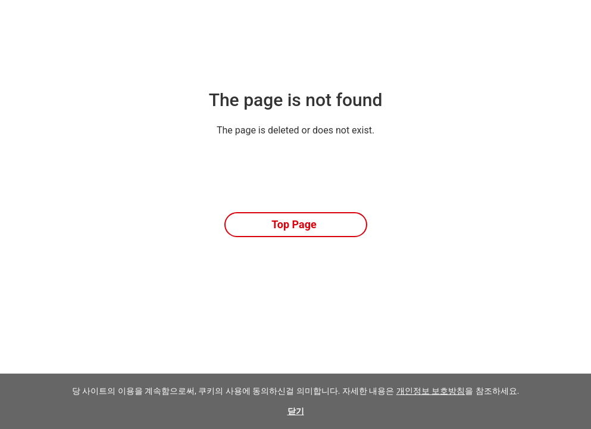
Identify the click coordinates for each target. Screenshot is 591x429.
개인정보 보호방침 (430, 391)
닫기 (295, 411)
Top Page (294, 224)
